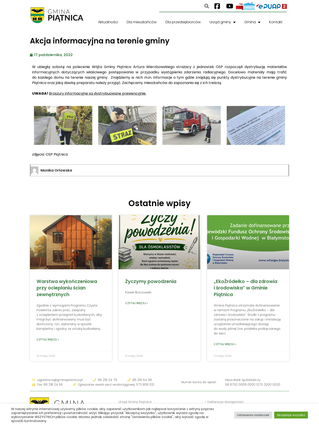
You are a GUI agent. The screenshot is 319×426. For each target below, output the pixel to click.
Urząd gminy (222, 22)
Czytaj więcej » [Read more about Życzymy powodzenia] (136, 303)
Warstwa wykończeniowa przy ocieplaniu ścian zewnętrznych (67, 288)
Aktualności (108, 22)
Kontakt (275, 22)
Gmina (252, 22)
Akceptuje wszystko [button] (291, 415)
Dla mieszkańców (142, 22)
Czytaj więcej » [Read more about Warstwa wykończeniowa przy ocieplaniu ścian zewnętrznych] (48, 339)
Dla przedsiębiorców (183, 22)
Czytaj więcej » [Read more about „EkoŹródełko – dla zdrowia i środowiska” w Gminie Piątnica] (225, 344)
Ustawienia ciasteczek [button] (253, 415)
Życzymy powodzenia (150, 281)
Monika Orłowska (56, 170)
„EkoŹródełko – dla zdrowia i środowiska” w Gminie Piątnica (245, 288)
